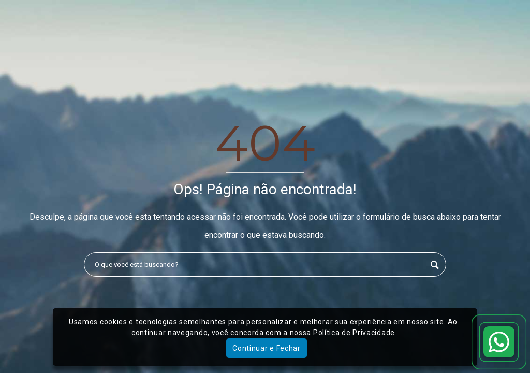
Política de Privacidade (354, 332)
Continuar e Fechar (266, 348)
